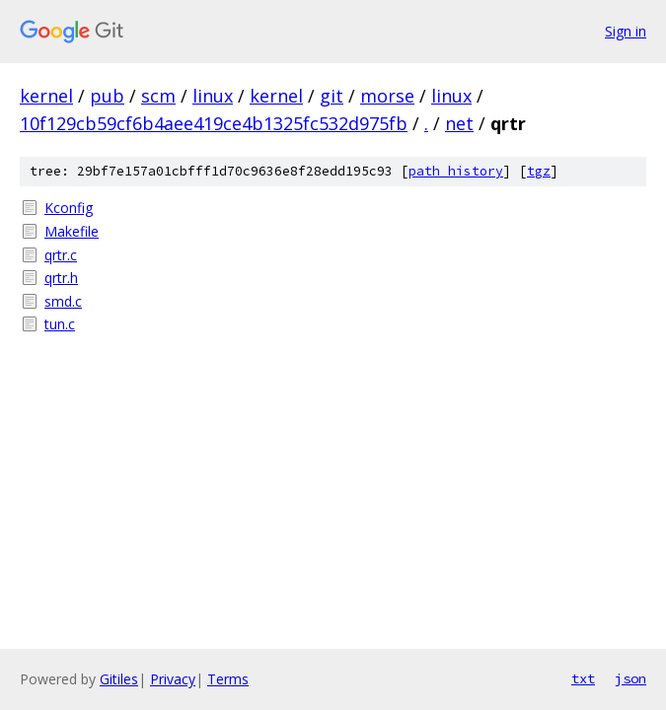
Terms (228, 679)
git (331, 95)
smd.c (63, 301)
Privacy (172, 679)
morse (387, 95)
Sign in (625, 31)
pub (107, 95)
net (459, 123)
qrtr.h (61, 277)
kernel (46, 95)
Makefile (71, 231)
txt (583, 678)
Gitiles (119, 679)
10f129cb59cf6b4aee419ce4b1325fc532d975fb (213, 123)
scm (158, 95)
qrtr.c (60, 255)
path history (455, 171)
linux (212, 95)
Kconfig (68, 207)
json (630, 678)
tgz (539, 171)
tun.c (59, 324)
